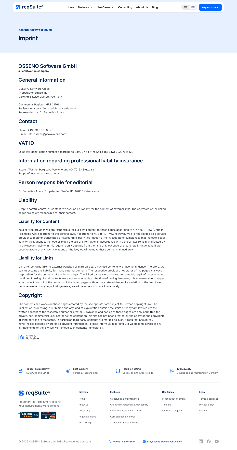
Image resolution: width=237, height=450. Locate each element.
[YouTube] (217, 441)
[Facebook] (209, 441)
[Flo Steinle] (29, 337)
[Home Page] (29, 7)
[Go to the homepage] (34, 393)
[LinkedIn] (201, 441)
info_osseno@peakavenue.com (47, 134)
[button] (85, 7)
